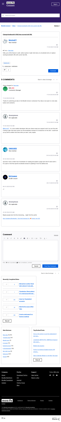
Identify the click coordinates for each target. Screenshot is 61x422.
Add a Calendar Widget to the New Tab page (45, 355)
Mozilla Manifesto (7, 378)
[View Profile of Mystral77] (13, 40)
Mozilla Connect (10, 4)
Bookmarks (6, 63)
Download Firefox (22, 375)
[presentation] (4, 238)
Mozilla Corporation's (9, 407)
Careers (4, 383)
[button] (5, 70)
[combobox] (30, 15)
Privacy (42, 400)
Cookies (51, 400)
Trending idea (6, 337)
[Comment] (53, 70)
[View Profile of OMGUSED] (13, 148)
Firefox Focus (21, 383)
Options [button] (56, 25)
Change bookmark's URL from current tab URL (17, 34)
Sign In (55, 4)
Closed (5, 356)
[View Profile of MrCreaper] (13, 176)
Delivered (5, 354)
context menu (7, 66)
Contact (3, 403)
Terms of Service (31, 400)
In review (5, 343)
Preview (56, 235)
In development (7, 348)
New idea (10, 50)
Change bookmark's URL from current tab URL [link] (29, 25)
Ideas (13, 25)
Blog (18, 385)
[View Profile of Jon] (12, 88)
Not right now (6, 351)
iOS (18, 378)
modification (14, 66)
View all (7, 321)
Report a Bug (35, 378)
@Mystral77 (6, 128)
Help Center (34, 375)
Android (19, 380)
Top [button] (4, 418)
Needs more (6, 340)
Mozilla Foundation (7, 380)
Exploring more (7, 345)
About (3, 375)
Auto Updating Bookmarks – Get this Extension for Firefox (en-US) (21, 218)
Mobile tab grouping (38, 345)
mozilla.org (20, 400)
